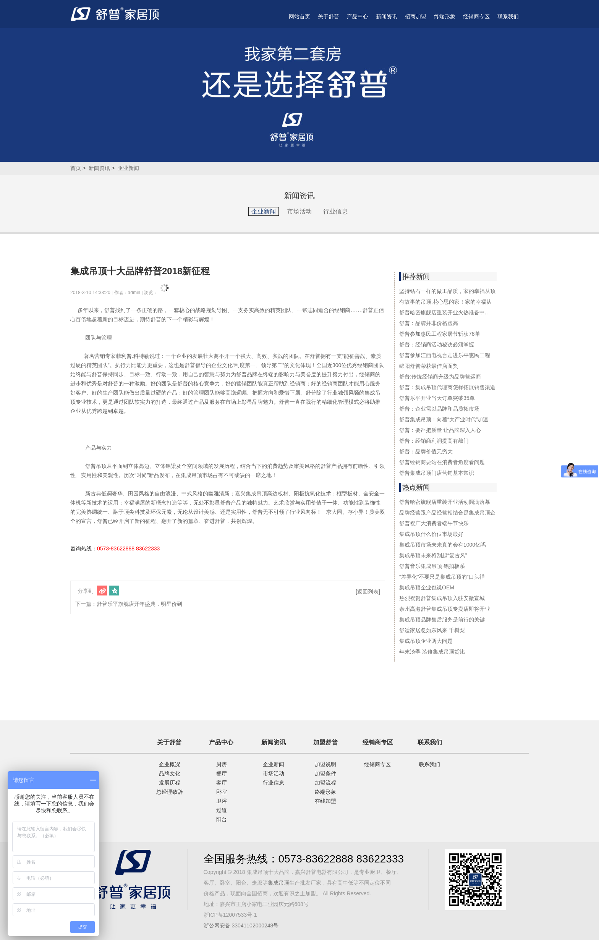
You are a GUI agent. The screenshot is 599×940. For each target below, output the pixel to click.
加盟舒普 (325, 742)
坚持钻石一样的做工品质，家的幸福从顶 (447, 291)
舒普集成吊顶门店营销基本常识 (436, 473)
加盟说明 (325, 764)
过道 (221, 810)
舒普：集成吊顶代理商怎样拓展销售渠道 (447, 387)
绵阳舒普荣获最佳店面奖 (428, 366)
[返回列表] (368, 592)
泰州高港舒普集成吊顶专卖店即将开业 (444, 609)
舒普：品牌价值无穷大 (426, 451)
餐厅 (221, 773)
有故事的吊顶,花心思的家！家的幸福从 (445, 302)
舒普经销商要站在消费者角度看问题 (442, 462)
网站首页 (299, 16)
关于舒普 (328, 16)
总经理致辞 (169, 792)
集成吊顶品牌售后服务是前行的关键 (442, 619)
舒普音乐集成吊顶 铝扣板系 (432, 566)
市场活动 (299, 211)
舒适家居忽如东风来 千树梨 (432, 630)
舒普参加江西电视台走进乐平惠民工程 (444, 355)
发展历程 (169, 783)
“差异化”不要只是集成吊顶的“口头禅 (442, 577)
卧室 (221, 792)
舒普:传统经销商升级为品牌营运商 (440, 377)
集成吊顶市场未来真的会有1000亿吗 (442, 545)
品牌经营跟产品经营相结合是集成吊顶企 (447, 513)
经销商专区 (476, 16)
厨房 (221, 764)
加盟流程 (325, 783)
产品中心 (357, 16)
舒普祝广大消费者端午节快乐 (434, 523)
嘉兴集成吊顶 (251, 493)
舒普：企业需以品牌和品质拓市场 (439, 409)
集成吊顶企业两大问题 (426, 641)
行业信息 (335, 211)
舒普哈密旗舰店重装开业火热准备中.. (443, 312)
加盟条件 (325, 773)
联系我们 (508, 16)
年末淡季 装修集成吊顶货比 (432, 652)
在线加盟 (325, 801)
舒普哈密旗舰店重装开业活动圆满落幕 (444, 502)
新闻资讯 (386, 16)
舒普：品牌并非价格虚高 (428, 323)
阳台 (221, 819)
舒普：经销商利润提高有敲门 (434, 441)
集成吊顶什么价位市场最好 (431, 534)
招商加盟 (415, 16)
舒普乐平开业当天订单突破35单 (437, 398)
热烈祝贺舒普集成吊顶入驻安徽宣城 (442, 598)
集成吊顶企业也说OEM (426, 587)
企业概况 (169, 764)
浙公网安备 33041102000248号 (241, 925)
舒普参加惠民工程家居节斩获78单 (439, 334)
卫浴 (221, 801)
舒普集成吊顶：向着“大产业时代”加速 (443, 419)
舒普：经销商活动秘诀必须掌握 (436, 344)
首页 (75, 168)
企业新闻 (128, 168)
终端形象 (444, 16)
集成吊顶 (278, 883)
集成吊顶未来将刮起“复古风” (433, 555)
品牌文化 (169, 773)
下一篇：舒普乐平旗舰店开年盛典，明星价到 (128, 604)
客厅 (221, 783)
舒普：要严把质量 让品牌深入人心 (440, 430)
